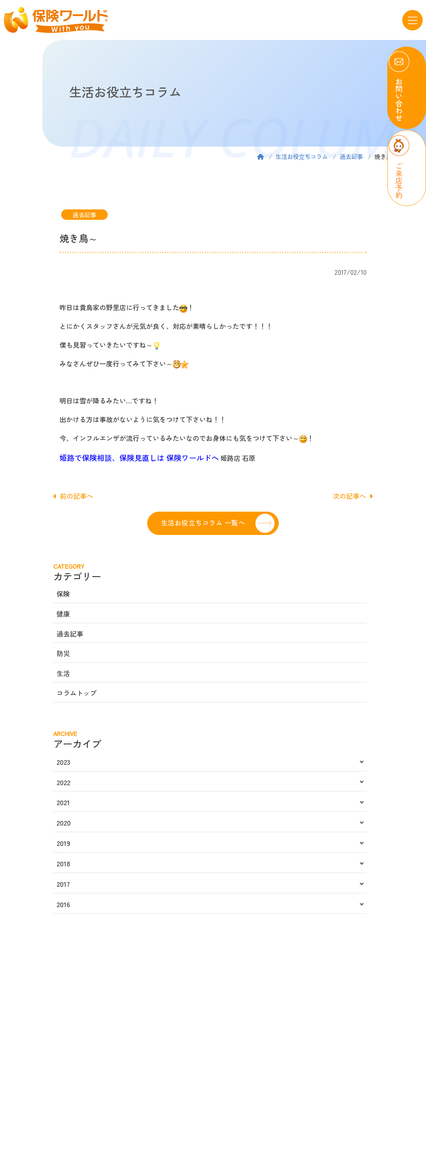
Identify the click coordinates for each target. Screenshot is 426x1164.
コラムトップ (77, 693)
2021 (63, 802)
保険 (63, 594)
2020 (64, 823)
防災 (63, 653)
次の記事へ (353, 496)
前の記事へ (73, 496)
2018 (63, 863)
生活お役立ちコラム (301, 156)
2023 (63, 762)
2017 (63, 884)
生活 (63, 673)
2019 (63, 843)
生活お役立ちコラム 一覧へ (203, 522)
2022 (63, 782)
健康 (63, 614)
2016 (63, 904)
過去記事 (351, 156)
